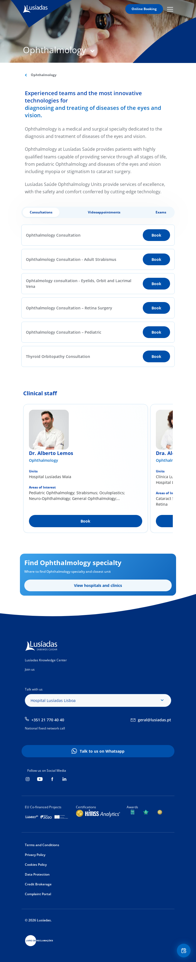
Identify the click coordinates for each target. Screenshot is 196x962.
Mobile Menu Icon (170, 9)
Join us (30, 669)
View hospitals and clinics (98, 585)
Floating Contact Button (185, 951)
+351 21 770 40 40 (47, 719)
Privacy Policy (35, 854)
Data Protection (37, 874)
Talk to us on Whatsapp (102, 751)
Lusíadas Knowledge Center (46, 660)
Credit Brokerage (38, 884)
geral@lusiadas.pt (154, 719)
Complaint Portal (38, 894)
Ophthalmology (43, 460)
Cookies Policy (36, 864)
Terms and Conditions (42, 845)
